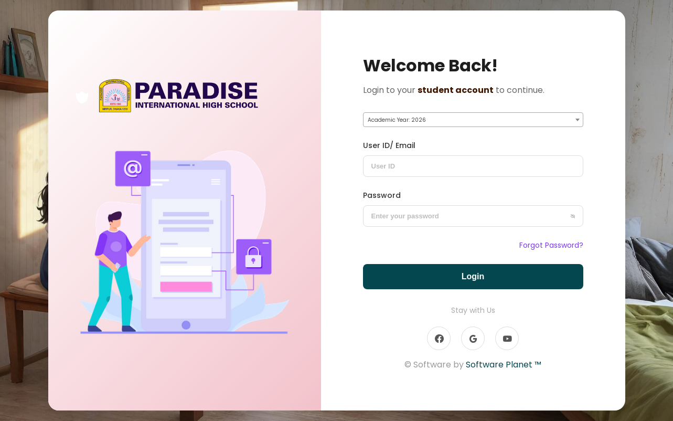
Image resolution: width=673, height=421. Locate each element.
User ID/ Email (389, 145)
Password (382, 195)
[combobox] (473, 119)
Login (473, 276)
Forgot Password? (551, 245)
